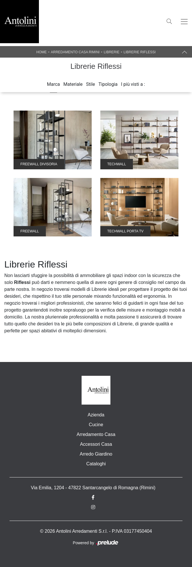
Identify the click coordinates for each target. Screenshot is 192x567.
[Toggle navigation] (184, 21)
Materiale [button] (73, 84)
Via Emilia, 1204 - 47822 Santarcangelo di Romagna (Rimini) (93, 487)
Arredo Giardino (96, 454)
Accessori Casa (96, 444)
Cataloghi (96, 463)
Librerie (112, 52)
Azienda (96, 414)
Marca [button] (53, 84)
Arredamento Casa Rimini (75, 52)
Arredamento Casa (96, 434)
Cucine (96, 424)
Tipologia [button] (108, 84)
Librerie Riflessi (140, 52)
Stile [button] (90, 84)
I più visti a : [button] (133, 84)
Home (41, 52)
